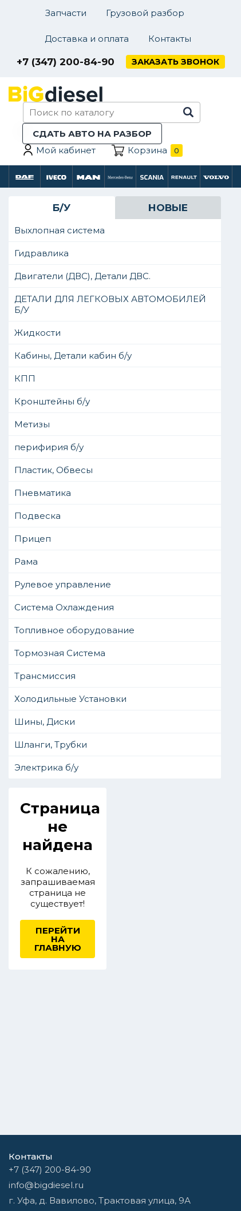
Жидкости (37, 332)
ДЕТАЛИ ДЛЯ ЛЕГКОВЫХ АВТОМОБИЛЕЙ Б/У (110, 304)
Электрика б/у (46, 767)
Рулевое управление (62, 584)
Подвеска (37, 515)
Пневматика (42, 492)
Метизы (32, 424)
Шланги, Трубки (50, 744)
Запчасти (65, 12)
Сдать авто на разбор (92, 133)
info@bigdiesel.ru (46, 1185)
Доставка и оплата (87, 38)
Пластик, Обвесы (53, 469)
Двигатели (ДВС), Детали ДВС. (82, 276)
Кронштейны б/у (52, 401)
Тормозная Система (59, 653)
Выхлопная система (59, 230)
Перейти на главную (57, 939)
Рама (26, 561)
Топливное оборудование (74, 630)
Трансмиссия (45, 675)
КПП (24, 378)
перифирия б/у (49, 447)
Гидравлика (41, 253)
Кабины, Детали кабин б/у (73, 355)
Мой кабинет (66, 150)
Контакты (169, 38)
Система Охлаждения (64, 607)
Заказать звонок (175, 62)
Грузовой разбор (145, 12)
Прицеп (32, 538)
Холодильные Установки (70, 698)
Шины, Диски (44, 721)
